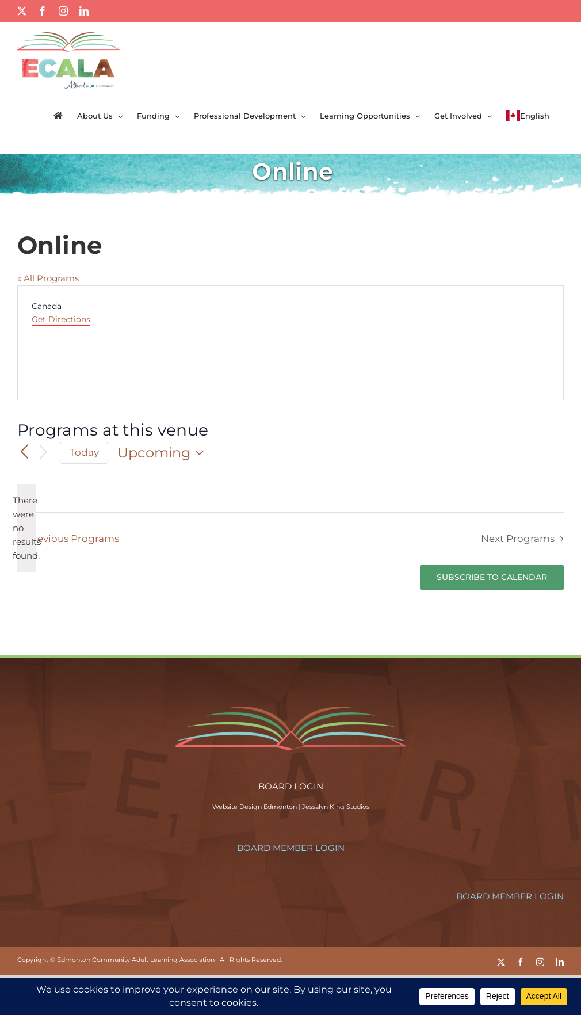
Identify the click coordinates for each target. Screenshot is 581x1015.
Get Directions (61, 319)
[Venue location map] (426, 343)
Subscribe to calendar (492, 577)
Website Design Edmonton (254, 807)
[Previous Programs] (24, 452)
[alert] (26, 528)
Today (84, 452)
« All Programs (48, 278)
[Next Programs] (44, 453)
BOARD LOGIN (290, 786)
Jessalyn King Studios (335, 807)
